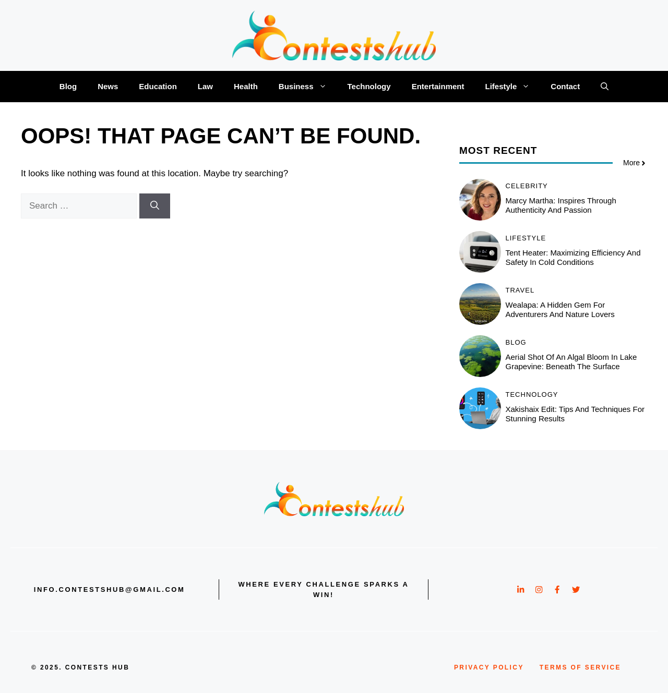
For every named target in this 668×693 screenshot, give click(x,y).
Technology (369, 86)
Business (308, 86)
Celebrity (527, 186)
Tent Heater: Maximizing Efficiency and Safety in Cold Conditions (573, 257)
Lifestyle (512, 86)
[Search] (154, 205)
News (108, 86)
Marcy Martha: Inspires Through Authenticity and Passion (561, 205)
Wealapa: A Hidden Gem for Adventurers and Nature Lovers (560, 309)
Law (205, 86)
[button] (604, 86)
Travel (520, 290)
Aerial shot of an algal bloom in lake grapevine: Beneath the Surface (571, 361)
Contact (565, 86)
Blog (68, 86)
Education (158, 86)
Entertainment (438, 86)
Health (246, 86)
